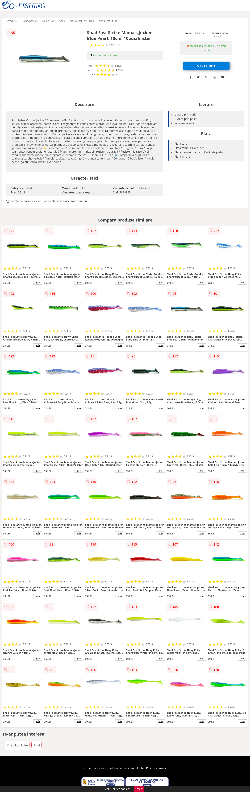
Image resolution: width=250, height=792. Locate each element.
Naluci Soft (48, 21)
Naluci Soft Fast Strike (82, 21)
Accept (139, 789)
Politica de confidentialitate (126, 768)
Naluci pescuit (29, 21)
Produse (12, 21)
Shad (62, 21)
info (38, 282)
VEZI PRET (206, 65)
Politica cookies (156, 768)
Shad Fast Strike (108, 21)
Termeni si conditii (94, 768)
